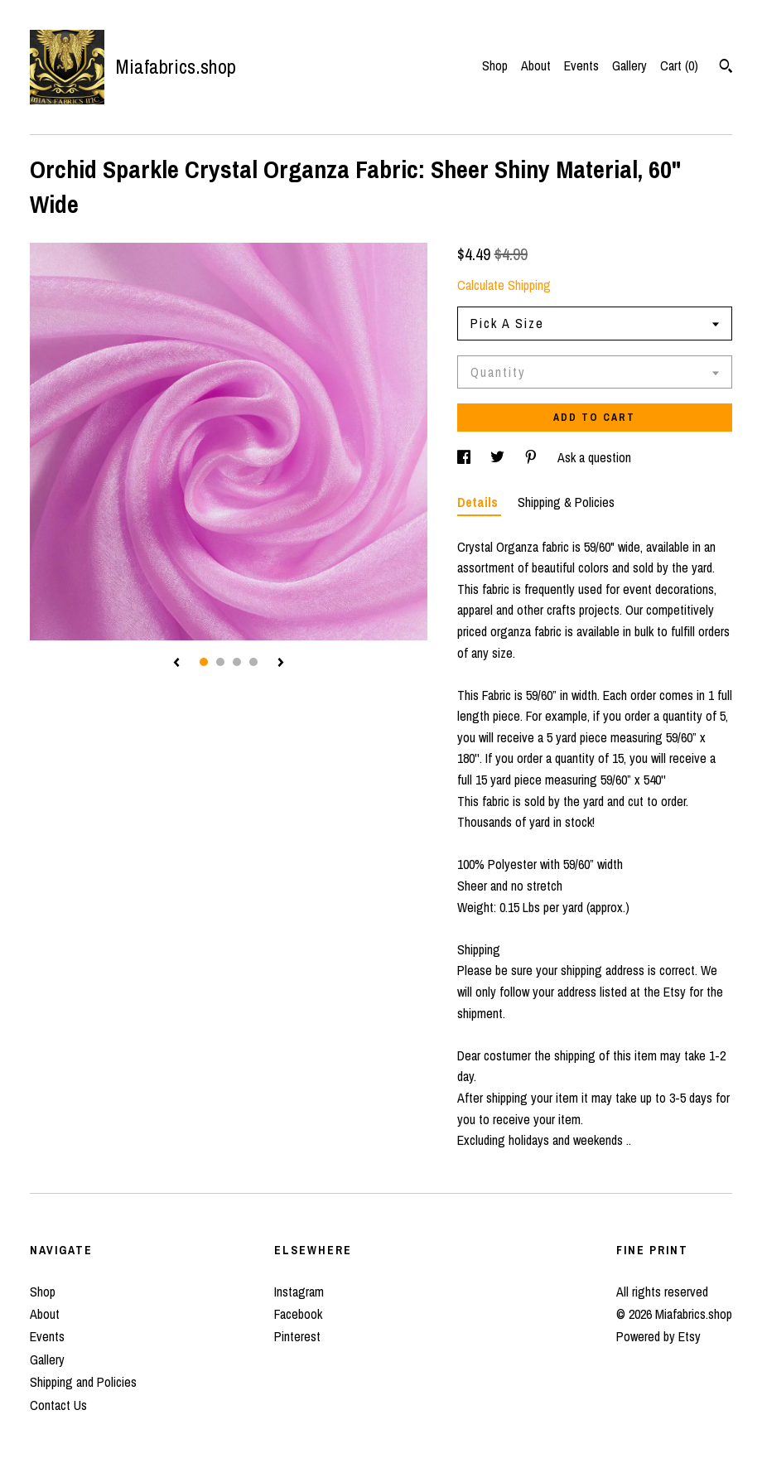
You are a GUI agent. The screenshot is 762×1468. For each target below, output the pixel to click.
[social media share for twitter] (499, 457)
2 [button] (220, 662)
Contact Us (58, 1405)
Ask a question (594, 457)
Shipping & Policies (566, 502)
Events (581, 65)
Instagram (299, 1291)
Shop (495, 65)
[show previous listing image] (176, 663)
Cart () (679, 65)
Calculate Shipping (504, 285)
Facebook (298, 1314)
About (536, 65)
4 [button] (253, 662)
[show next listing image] (281, 663)
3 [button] (237, 662)
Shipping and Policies (83, 1382)
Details (479, 502)
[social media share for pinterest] (532, 457)
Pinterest (297, 1336)
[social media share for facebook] (465, 457)
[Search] (726, 68)
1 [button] (204, 662)
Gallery (629, 65)
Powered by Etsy (658, 1336)
